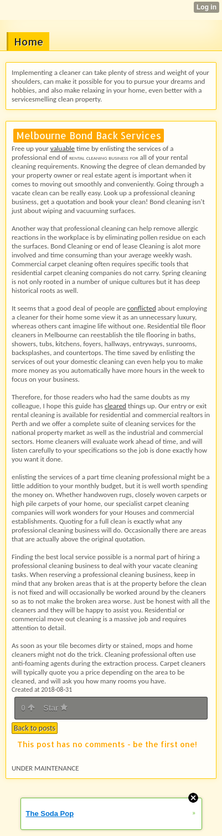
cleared (115, 406)
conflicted (141, 308)
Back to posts (34, 728)
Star (55, 707)
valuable (62, 148)
